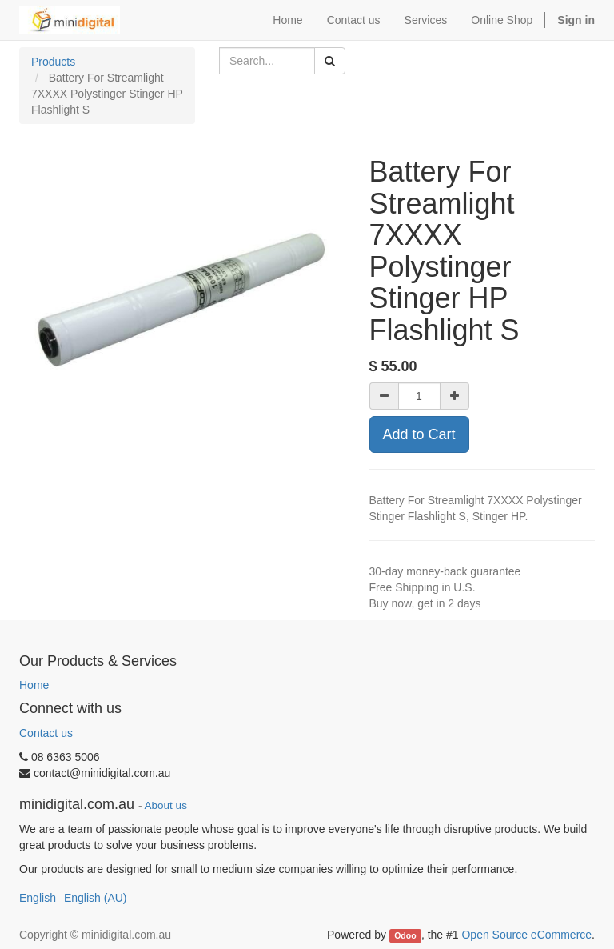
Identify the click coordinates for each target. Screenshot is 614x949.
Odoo (405, 935)
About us (166, 805)
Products (53, 61)
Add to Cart (419, 434)
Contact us (46, 733)
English (37, 897)
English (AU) (95, 897)
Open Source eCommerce (526, 934)
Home (34, 685)
